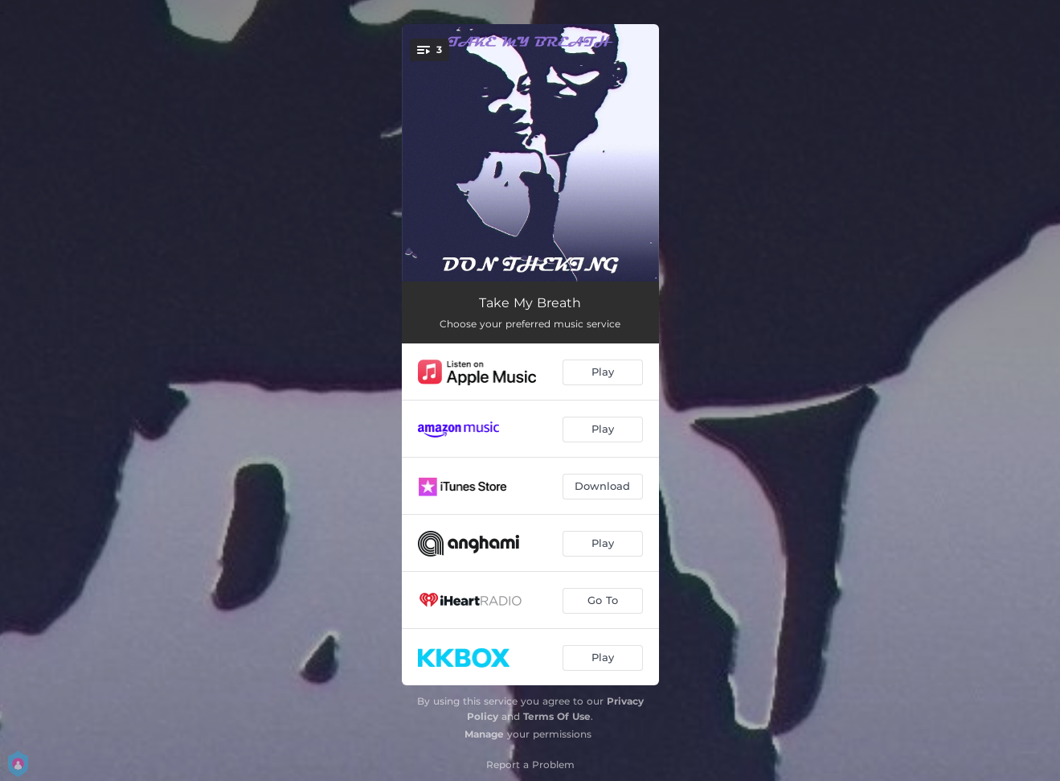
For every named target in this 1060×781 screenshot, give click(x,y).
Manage (484, 734)
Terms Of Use (557, 716)
